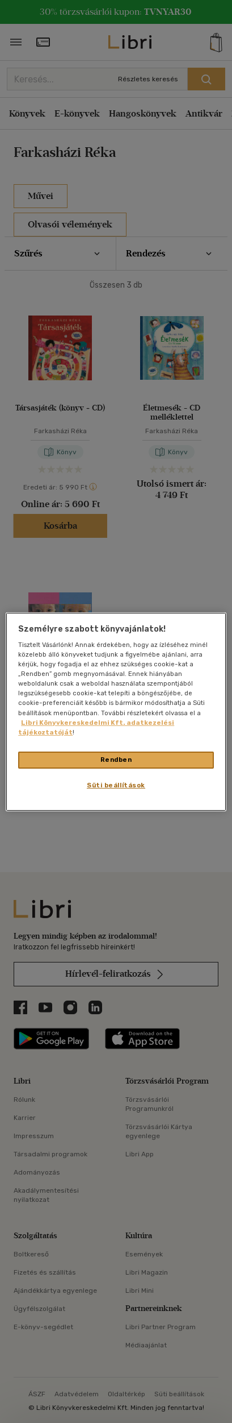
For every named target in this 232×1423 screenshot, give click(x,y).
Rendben (116, 760)
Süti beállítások (116, 785)
